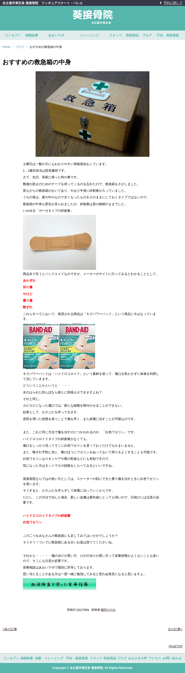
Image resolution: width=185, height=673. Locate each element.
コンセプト (13, 35)
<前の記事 (9, 629)
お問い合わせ (172, 658)
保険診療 (31, 35)
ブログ (147, 35)
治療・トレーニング (49, 658)
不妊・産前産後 (168, 35)
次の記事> (175, 629)
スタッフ (115, 35)
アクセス (154, 658)
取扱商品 (132, 35)
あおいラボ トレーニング (73, 35)
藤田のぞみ (108, 609)
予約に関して (173, 3)
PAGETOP (176, 646)
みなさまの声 (137, 658)
